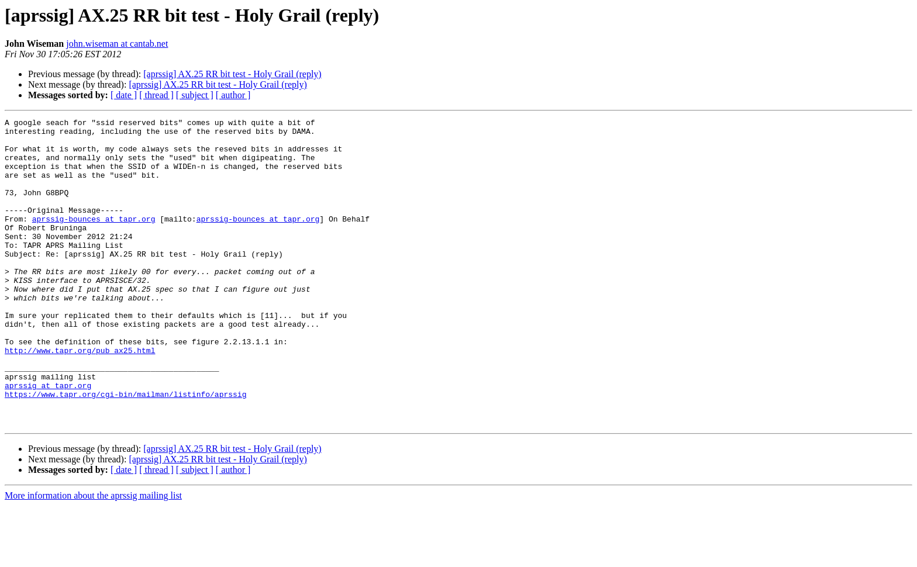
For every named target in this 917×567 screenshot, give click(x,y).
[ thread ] (156, 95)
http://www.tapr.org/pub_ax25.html (80, 397)
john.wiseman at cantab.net (117, 44)
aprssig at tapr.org (48, 439)
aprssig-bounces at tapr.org (94, 239)
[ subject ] (194, 95)
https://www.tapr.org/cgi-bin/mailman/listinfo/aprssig (125, 450)
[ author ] (233, 95)
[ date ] (124, 95)
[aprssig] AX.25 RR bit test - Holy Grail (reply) (232, 74)
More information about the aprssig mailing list (93, 557)
